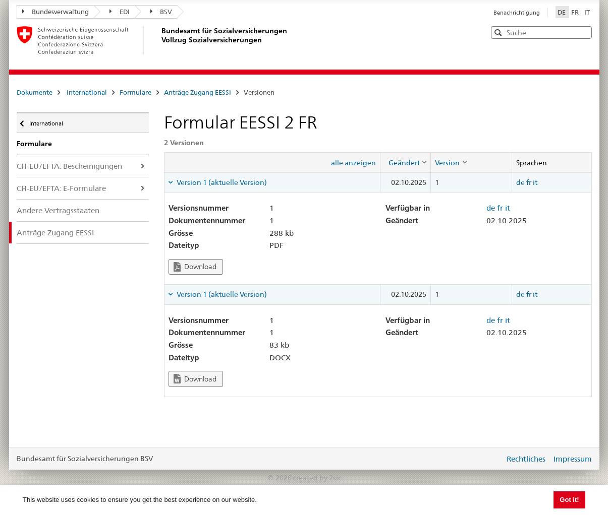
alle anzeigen (353, 163)
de (520, 182)
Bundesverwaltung (55, 12)
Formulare (135, 92)
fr (528, 182)
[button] (583, 32)
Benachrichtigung (516, 12)
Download (195, 267)
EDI (119, 12)
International (87, 92)
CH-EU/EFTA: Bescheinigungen (69, 166)
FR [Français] (575, 12)
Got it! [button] (569, 499)
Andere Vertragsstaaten (58, 210)
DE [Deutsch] (562, 12)
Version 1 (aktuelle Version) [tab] (221, 182)
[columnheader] (405, 162)
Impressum (573, 459)
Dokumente (34, 92)
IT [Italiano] (587, 12)
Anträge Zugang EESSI (197, 92)
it (535, 182)
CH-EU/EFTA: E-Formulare (61, 188)
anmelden (489, 459)
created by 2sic (317, 478)
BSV (161, 12)
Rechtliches (526, 459)
